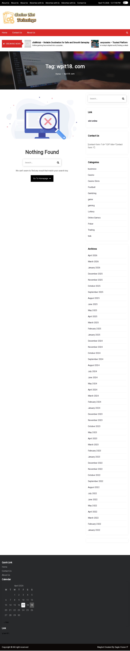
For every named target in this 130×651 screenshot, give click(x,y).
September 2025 (95, 292)
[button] (127, 33)
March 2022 (93, 518)
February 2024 (94, 402)
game (90, 200)
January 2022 (94, 530)
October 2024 (94, 353)
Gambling (92, 193)
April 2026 (92, 256)
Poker (90, 224)
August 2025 (94, 298)
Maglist (100, 647)
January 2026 (94, 268)
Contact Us (81, 3)
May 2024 (92, 384)
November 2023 (95, 420)
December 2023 (95, 414)
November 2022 (95, 469)
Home (4, 33)
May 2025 (92, 311)
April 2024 (92, 390)
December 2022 (95, 463)
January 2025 (94, 335)
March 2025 (93, 323)
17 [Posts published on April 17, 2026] (23, 605)
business (92, 169)
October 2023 (94, 426)
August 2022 (94, 488)
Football (91, 187)
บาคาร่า (5, 634)
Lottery (91, 212)
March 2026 (93, 262)
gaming (91, 206)
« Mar (6, 623)
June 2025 (93, 304)
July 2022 (92, 494)
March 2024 (93, 396)
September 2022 (95, 481)
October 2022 (94, 475)
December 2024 (95, 341)
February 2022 (94, 524)
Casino (91, 175)
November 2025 (95, 280)
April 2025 (92, 317)
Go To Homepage (42, 179)
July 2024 (92, 372)
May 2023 (92, 433)
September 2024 (95, 359)
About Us (5, 3)
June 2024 (93, 378)
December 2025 (95, 274)
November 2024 (95, 347)
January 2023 (94, 457)
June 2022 (93, 500)
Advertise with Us (37, 3)
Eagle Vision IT (121, 647)
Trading (91, 230)
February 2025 (94, 329)
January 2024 (94, 408)
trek (90, 236)
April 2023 (92, 439)
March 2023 (93, 445)
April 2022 (92, 512)
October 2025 (94, 286)
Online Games (94, 218)
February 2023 (94, 451)
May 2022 (92, 506)
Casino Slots (94, 181)
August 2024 (94, 365)
